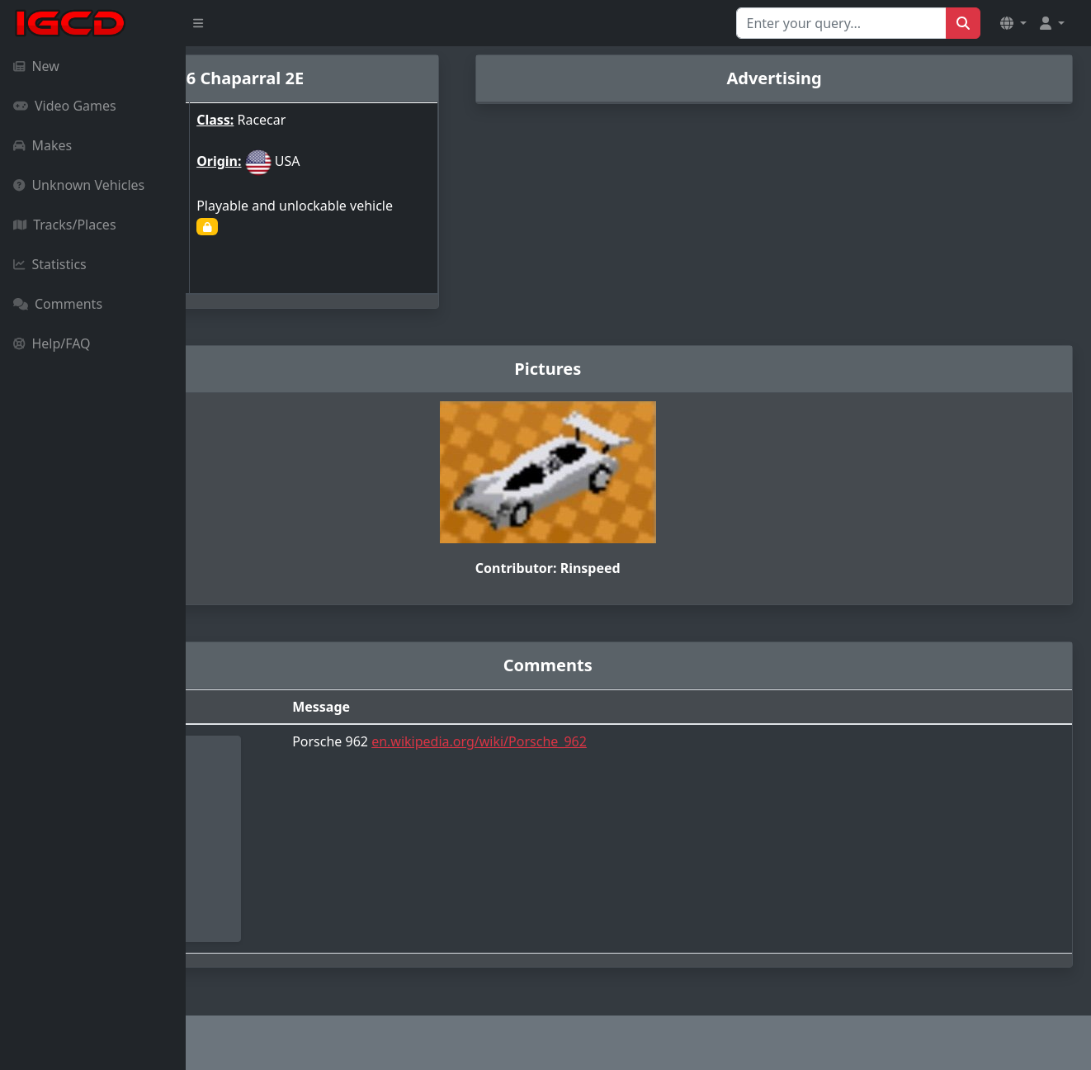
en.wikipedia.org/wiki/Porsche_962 (615, 739)
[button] (1013, 23)
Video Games (64, 106)
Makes (42, 145)
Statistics (50, 264)
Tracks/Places (64, 224)
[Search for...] (841, 23)
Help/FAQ (52, 343)
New (36, 66)
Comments (57, 304)
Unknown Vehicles (78, 185)
